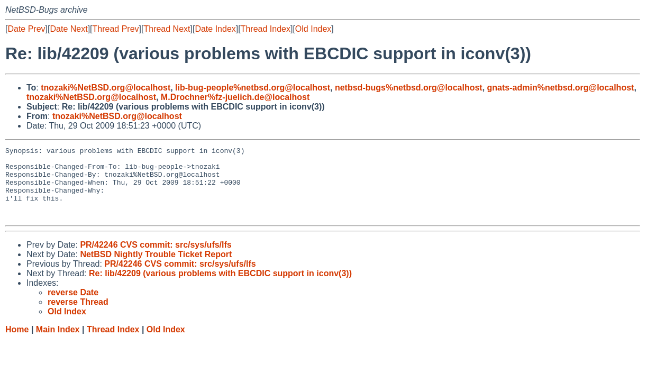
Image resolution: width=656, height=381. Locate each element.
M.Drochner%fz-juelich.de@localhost (235, 97)
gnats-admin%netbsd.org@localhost (560, 87)
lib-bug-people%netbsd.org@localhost (252, 87)
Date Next (68, 28)
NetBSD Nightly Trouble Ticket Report (156, 268)
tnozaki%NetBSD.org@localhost (105, 87)
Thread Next (166, 28)
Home (17, 343)
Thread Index (265, 28)
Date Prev (26, 28)
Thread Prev (116, 28)
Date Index (215, 28)
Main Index (58, 343)
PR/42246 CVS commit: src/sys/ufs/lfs (155, 259)
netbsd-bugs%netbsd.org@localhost (408, 87)
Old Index (313, 28)
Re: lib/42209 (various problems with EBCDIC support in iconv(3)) (220, 287)
